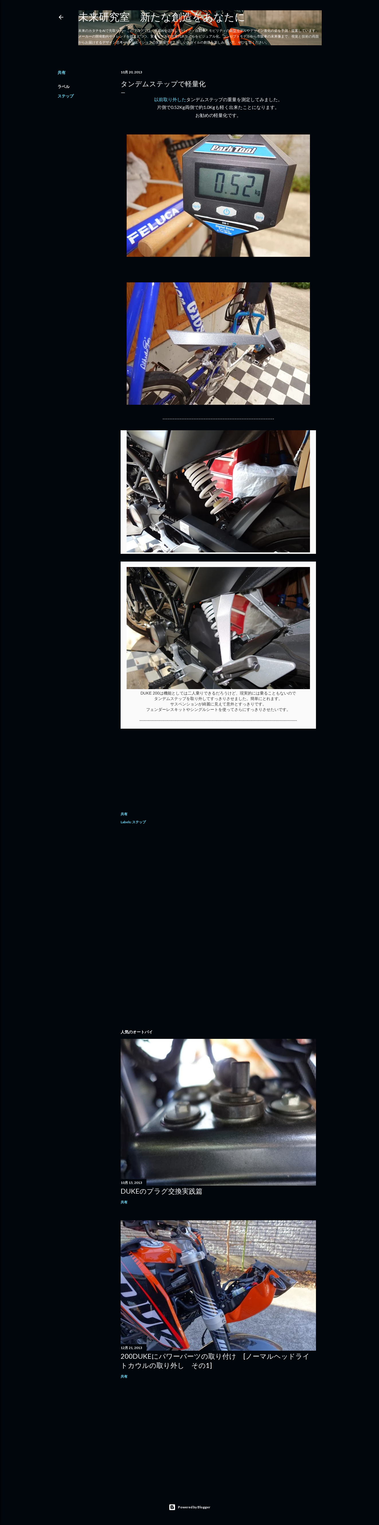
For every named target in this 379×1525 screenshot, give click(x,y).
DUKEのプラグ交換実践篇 (162, 1191)
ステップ (66, 95)
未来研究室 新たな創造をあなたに (161, 16)
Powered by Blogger (189, 1507)
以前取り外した (170, 99)
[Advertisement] (218, 880)
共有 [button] (62, 72)
